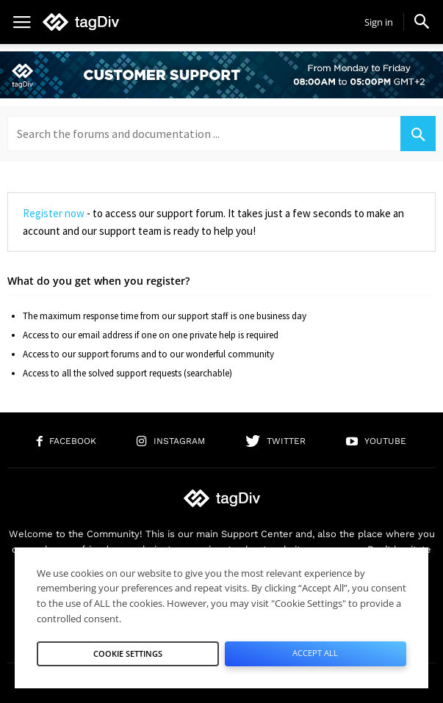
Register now (53, 213)
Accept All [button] (315, 652)
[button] (421, 21)
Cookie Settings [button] (127, 653)
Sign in (378, 22)
